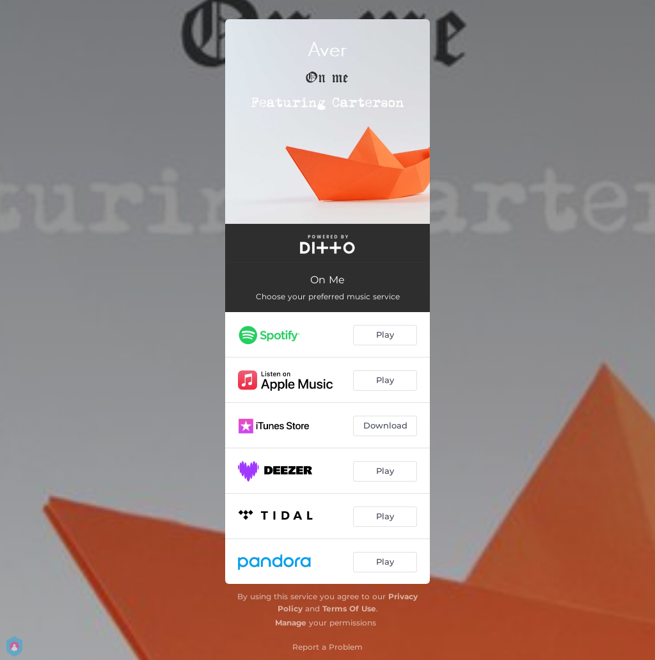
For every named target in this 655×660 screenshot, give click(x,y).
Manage (290, 622)
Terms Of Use (349, 608)
